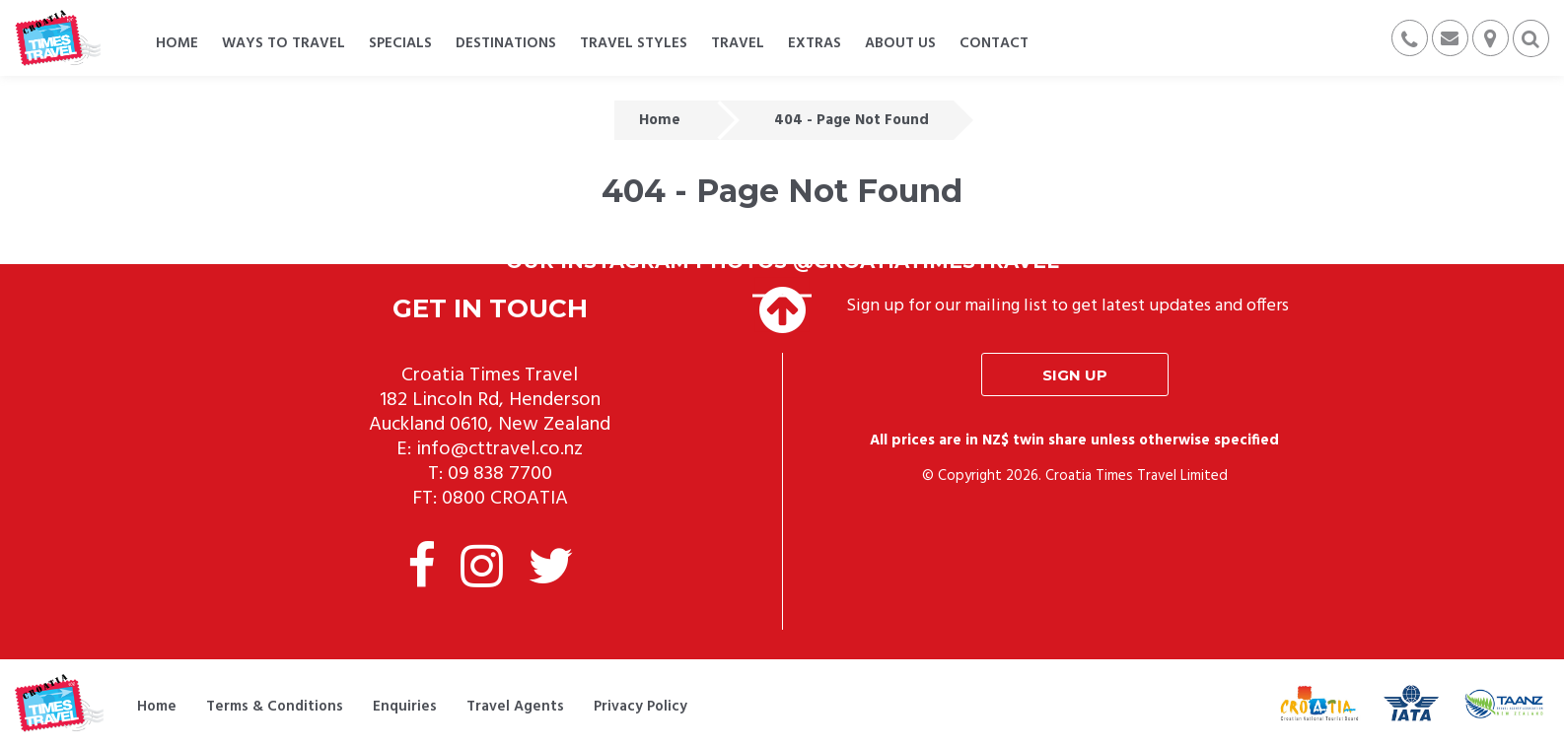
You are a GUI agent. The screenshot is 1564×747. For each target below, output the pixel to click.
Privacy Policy (640, 706)
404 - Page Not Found (851, 120)
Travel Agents (515, 706)
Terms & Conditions (274, 706)
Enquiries (405, 706)
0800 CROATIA (505, 498)
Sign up (1074, 375)
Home (659, 120)
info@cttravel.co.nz (499, 449)
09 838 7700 (500, 474)
